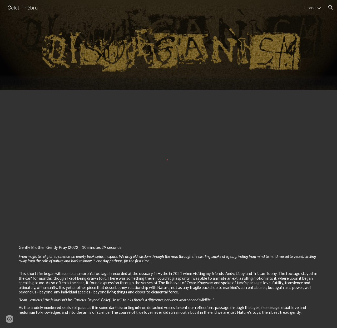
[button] (330, 7)
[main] (168, 281)
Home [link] (310, 7)
